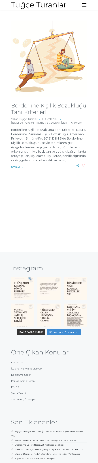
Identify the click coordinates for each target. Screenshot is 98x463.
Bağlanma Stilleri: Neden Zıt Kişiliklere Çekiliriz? (39, 444)
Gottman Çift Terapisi (23, 399)
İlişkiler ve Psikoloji (22, 122)
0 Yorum (76, 122)
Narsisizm (17, 362)
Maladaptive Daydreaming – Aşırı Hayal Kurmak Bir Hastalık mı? (49, 449)
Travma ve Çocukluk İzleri (51, 122)
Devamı (15, 167)
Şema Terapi (18, 393)
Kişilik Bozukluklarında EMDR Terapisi (35, 458)
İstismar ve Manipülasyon (26, 368)
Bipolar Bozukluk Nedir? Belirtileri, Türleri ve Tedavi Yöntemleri (47, 453)
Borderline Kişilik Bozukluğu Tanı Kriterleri (48, 108)
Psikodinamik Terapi (23, 380)
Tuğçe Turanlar (28, 119)
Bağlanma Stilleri (21, 374)
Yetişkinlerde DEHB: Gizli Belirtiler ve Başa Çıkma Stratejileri (46, 440)
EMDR (15, 387)
